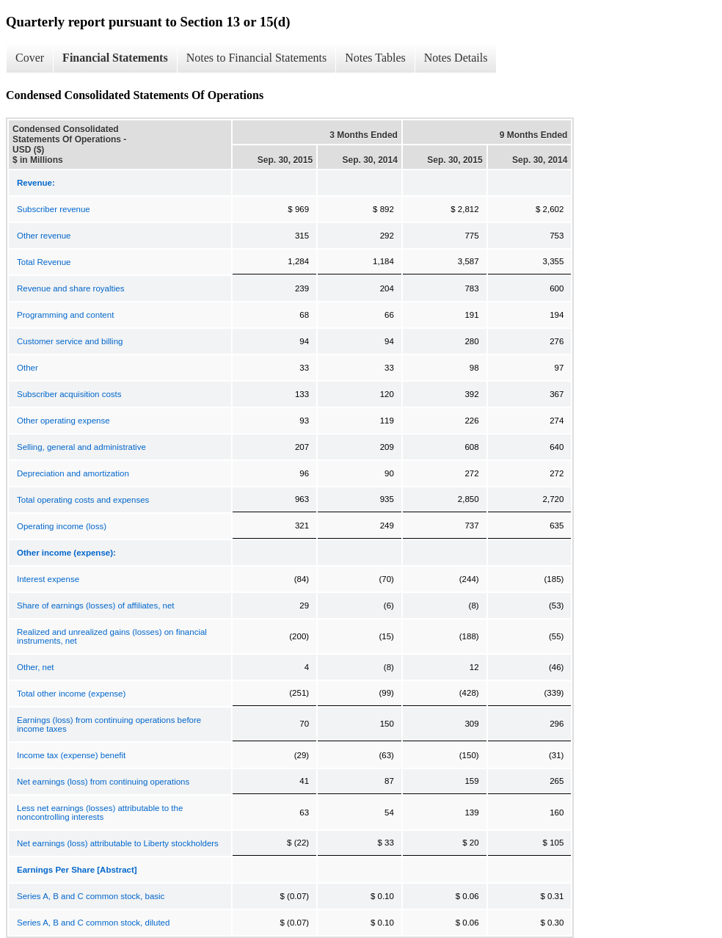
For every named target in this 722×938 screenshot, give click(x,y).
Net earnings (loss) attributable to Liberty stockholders (118, 843)
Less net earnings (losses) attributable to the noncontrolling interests (100, 812)
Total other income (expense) (71, 693)
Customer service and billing (70, 341)
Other (27, 367)
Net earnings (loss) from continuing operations (103, 781)
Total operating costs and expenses (83, 499)
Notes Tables (375, 57)
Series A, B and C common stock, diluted (93, 922)
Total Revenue (44, 262)
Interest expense (48, 579)
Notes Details (456, 57)
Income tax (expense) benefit (71, 755)
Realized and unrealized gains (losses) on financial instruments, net (112, 636)
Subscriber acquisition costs (69, 394)
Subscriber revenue (53, 209)
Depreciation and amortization (73, 473)
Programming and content (65, 314)
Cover (29, 57)
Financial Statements (115, 57)
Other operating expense (63, 420)
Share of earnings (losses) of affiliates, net (96, 605)
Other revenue (44, 235)
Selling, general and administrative (81, 447)
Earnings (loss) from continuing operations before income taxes (109, 724)
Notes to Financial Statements (256, 57)
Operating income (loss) (61, 526)
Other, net (35, 667)
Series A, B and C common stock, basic (90, 896)
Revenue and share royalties (70, 288)
